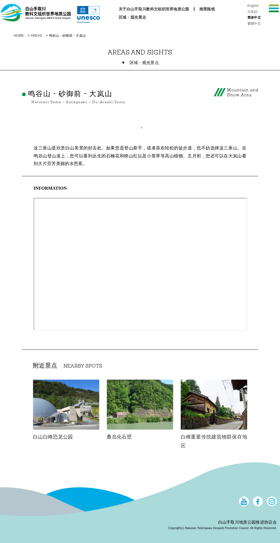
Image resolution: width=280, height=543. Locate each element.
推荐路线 (207, 9)
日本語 (252, 12)
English (253, 6)
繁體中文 (254, 23)
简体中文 (254, 17)
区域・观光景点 (132, 17)
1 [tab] (140, 126)
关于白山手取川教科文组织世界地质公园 (154, 9)
